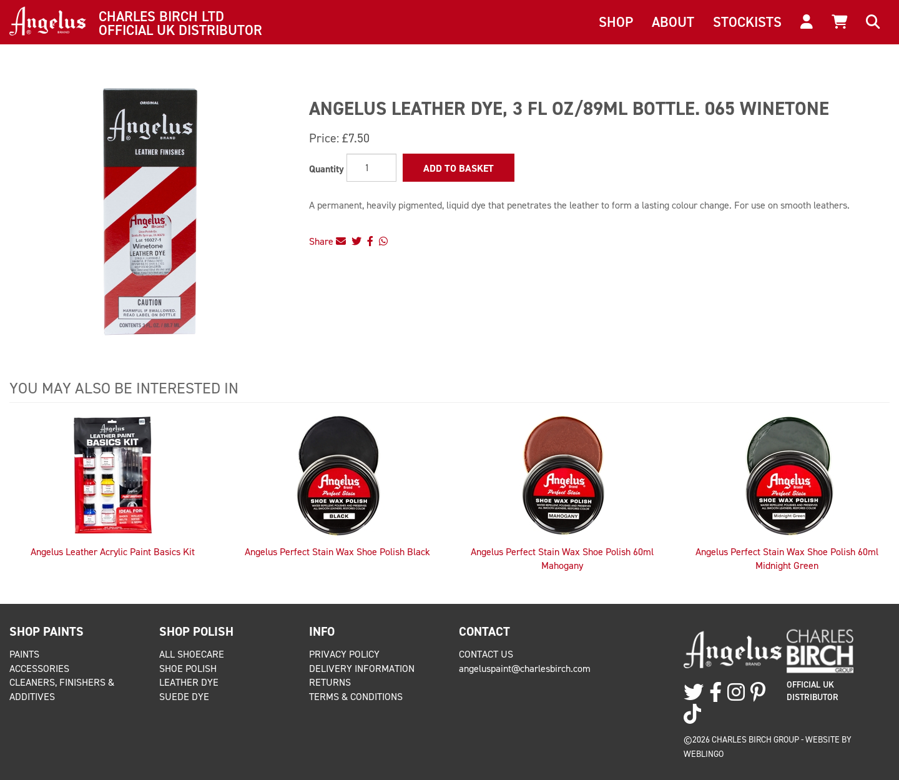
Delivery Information (362, 668)
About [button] (673, 21)
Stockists (747, 21)
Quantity (326, 168)
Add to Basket (458, 168)
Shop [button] (616, 21)
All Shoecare (191, 654)
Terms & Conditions (356, 696)
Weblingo (704, 753)
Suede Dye (184, 696)
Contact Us (486, 654)
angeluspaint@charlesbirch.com (525, 668)
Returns (330, 682)
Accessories (39, 668)
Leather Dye (189, 682)
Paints (24, 654)
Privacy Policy (344, 654)
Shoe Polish (188, 668)
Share (327, 241)
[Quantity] (371, 168)
